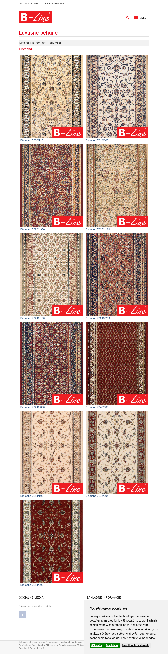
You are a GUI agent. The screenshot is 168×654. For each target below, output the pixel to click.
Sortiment (35, 3)
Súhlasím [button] (96, 645)
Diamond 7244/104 (97, 495)
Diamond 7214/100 (97, 140)
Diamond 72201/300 (32, 229)
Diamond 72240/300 (32, 407)
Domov (23, 3)
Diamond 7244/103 (31, 495)
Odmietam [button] (112, 645)
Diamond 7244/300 (31, 584)
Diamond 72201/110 (98, 229)
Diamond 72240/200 (98, 318)
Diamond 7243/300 (97, 407)
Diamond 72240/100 (32, 318)
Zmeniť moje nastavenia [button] (135, 645)
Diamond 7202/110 (31, 140)
